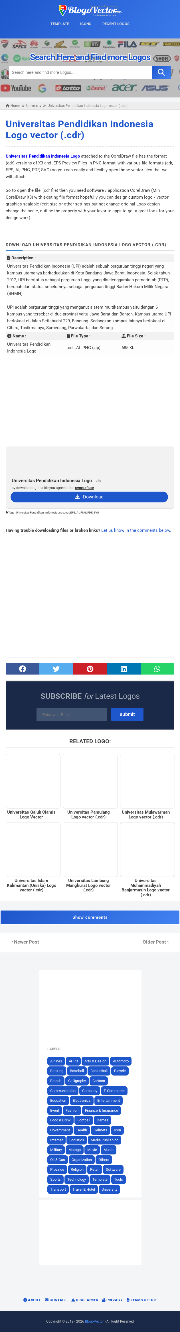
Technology (76, 1179)
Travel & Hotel (83, 1189)
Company (89, 1091)
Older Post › (156, 942)
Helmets (100, 1130)
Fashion (72, 1110)
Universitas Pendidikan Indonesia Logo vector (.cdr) (79, 129)
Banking (56, 1071)
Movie (92, 1150)
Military (56, 1150)
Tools (118, 1179)
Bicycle (120, 1071)
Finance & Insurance (101, 1110)
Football (83, 1120)
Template (100, 1179)
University (109, 1189)
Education (58, 1100)
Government (60, 1130)
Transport (58, 1189)
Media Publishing (104, 1140)
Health (81, 1130)
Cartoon (98, 1081)
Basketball (99, 1071)
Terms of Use (142, 1300)
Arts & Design (95, 1061)
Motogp (74, 1150)
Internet (56, 1140)
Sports (55, 1179)
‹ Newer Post (25, 942)
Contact (56, 1300)
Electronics (82, 1100)
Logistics (76, 1140)
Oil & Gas (57, 1160)
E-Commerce (114, 1091)
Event (54, 1110)
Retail (94, 1169)
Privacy (112, 1300)
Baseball (77, 1071)
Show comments (90, 917)
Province (57, 1169)
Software (113, 1169)
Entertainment (108, 1100)
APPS (73, 1061)
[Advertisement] (90, 401)
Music (109, 1150)
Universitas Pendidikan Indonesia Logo (43, 156)
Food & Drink (60, 1120)
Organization (82, 1160)
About (32, 1300)
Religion (77, 1169)
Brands (56, 1081)
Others (103, 1160)
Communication (63, 1091)
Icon (117, 1130)
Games (102, 1120)
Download (89, 497)
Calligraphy (77, 1081)
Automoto (121, 1061)
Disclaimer (84, 1300)
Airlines (56, 1061)
